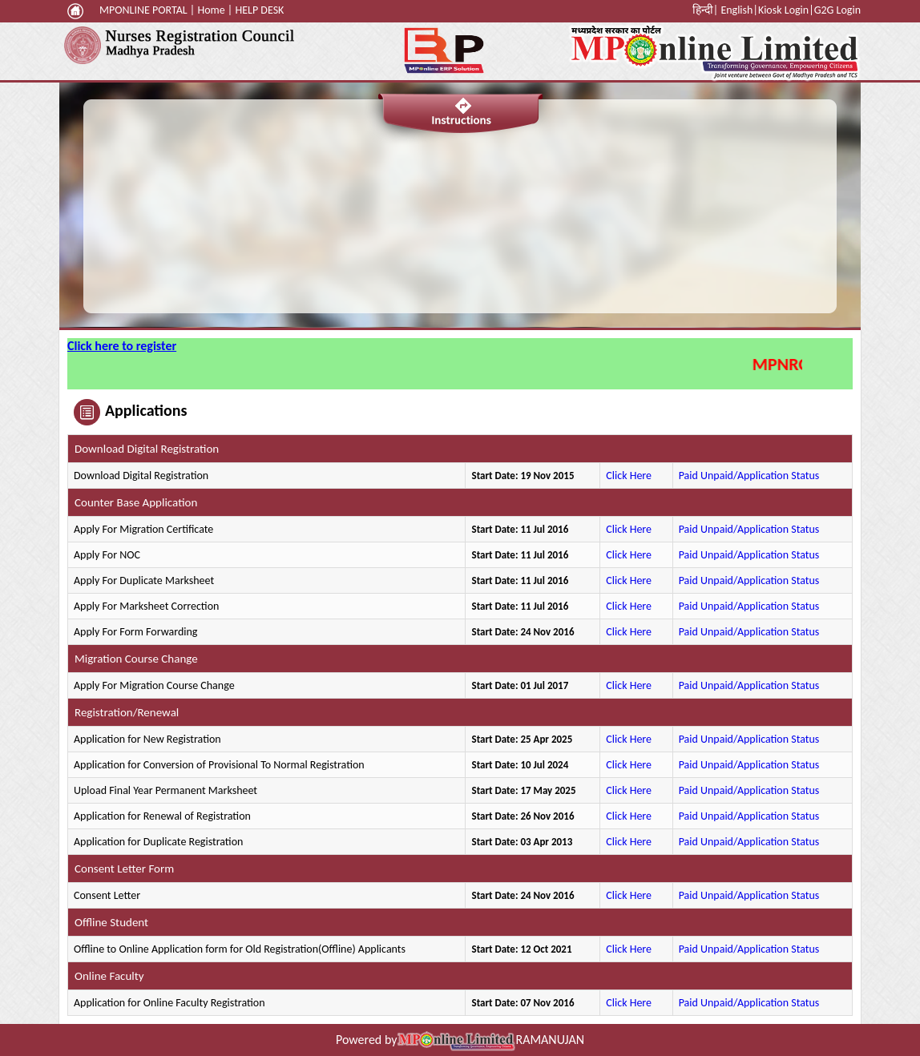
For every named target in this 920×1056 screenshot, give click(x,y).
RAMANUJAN (549, 1039)
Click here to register (121, 345)
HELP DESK (259, 10)
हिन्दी (702, 10)
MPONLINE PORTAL (143, 10)
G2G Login (837, 10)
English (736, 10)
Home (210, 10)
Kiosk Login (783, 10)
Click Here (630, 475)
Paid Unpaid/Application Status (749, 475)
